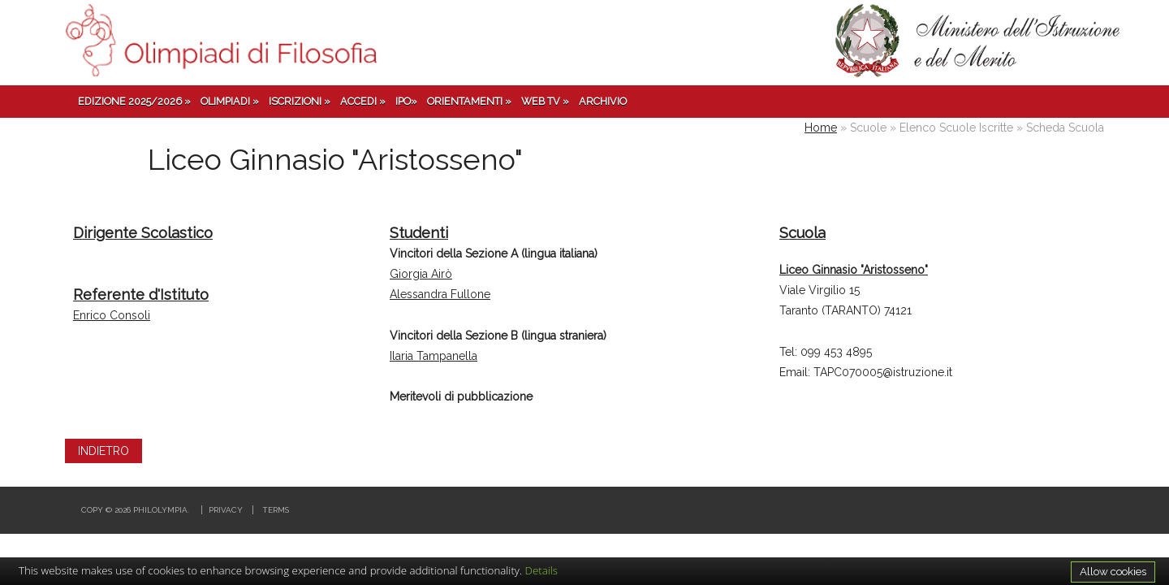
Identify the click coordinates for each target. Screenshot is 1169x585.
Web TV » (545, 101)
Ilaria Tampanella (433, 355)
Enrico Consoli (111, 315)
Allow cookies (1113, 571)
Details (542, 570)
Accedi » (363, 101)
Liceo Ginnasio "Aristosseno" (853, 269)
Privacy (226, 509)
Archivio (603, 101)
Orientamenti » (469, 101)
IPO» (406, 101)
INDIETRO (103, 450)
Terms (275, 509)
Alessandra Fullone (440, 294)
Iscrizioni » (299, 101)
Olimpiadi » (230, 101)
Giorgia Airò (421, 273)
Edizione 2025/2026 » (134, 101)
